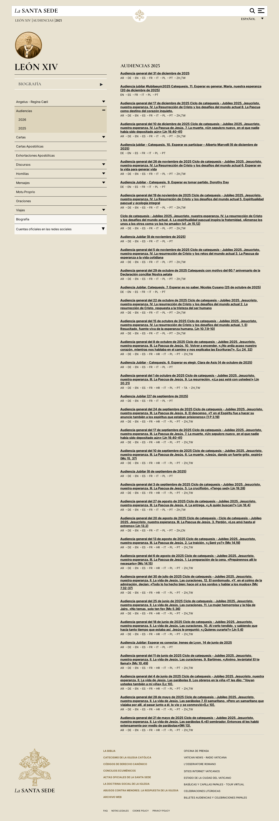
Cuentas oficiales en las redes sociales (60, 229)
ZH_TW (181, 77)
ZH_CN (181, 530)
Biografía (60, 84)
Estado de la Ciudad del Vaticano (207, 777)
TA (185, 387)
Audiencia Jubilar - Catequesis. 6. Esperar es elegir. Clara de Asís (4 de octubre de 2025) (186, 362)
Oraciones (23, 201)
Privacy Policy (161, 810)
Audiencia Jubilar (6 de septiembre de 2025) (153, 471)
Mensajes (23, 183)
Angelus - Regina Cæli (32, 102)
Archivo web (112, 797)
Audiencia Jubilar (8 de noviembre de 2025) (153, 237)
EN (137, 77)
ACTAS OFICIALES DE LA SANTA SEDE (127, 777)
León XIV (23, 20)
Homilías (22, 174)
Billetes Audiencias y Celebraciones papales (215, 797)
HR (158, 354)
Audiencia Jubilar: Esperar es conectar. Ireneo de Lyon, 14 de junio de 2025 (176, 642)
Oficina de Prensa (196, 750)
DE (129, 77)
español (250, 20)
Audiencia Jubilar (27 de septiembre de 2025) (154, 396)
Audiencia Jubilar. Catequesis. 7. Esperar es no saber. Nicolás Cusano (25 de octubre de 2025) (190, 287)
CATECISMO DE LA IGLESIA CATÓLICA (127, 757)
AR (122, 77)
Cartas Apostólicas (29, 146)
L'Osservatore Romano (200, 764)
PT (171, 77)
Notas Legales (120, 810)
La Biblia (109, 750)
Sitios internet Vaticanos (202, 771)
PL (164, 77)
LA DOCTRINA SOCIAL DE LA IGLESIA (126, 783)
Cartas (21, 137)
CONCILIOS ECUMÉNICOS (119, 770)
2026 (22, 120)
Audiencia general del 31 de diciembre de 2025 (154, 73)
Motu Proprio (25, 192)
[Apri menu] (260, 10)
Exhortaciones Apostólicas (35, 155)
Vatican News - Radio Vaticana (205, 757)
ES (144, 77)
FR (150, 77)
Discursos (23, 164)
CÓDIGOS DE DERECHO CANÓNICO (125, 764)
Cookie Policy (141, 810)
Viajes (20, 210)
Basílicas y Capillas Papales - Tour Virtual (214, 784)
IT (157, 77)
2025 (22, 128)
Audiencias (43, 20)
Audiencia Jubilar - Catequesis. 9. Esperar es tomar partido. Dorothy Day (174, 182)
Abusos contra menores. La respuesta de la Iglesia (140, 790)
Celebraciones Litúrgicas (202, 791)
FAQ (105, 810)
